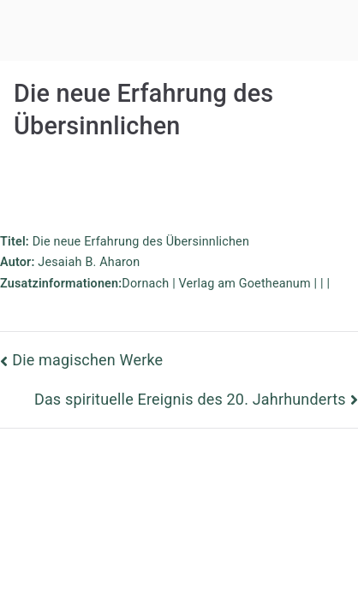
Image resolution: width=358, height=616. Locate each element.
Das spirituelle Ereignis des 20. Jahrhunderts (190, 399)
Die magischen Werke (87, 360)
